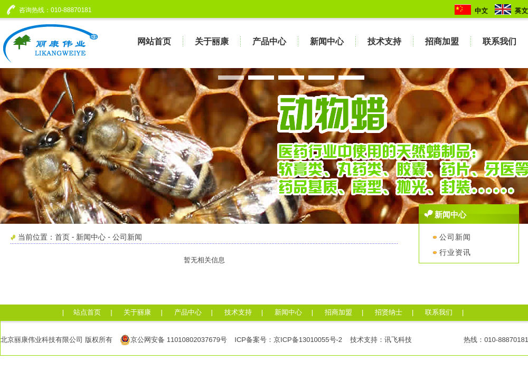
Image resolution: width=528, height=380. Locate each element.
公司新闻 (127, 237)
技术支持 (238, 312)
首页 (62, 237)
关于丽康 (137, 312)
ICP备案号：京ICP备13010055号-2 (288, 340)
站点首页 (87, 312)
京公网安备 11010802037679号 (173, 340)
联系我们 (438, 312)
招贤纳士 (388, 312)
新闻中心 (91, 237)
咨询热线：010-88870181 (53, 10)
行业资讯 (452, 252)
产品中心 (188, 312)
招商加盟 (338, 312)
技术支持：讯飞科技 (381, 340)
